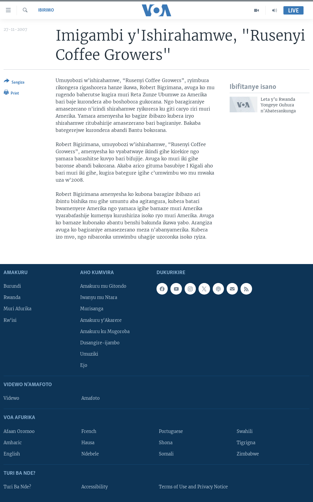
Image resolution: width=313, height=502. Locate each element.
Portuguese (171, 431)
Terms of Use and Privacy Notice (193, 487)
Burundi (12, 286)
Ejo (83, 365)
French (88, 431)
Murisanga (91, 308)
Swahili (245, 431)
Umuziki (89, 353)
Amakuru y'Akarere (101, 320)
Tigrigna (246, 442)
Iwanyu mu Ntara (98, 297)
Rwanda (12, 297)
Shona (165, 442)
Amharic (13, 442)
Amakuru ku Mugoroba (105, 331)
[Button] (14, 83)
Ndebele (90, 453)
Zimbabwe (248, 453)
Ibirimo (46, 10)
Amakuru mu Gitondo (103, 286)
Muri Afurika (17, 308)
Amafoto (90, 398)
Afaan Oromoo (19, 431)
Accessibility (94, 487)
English (12, 453)
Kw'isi (10, 320)
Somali (166, 453)
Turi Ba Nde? (17, 487)
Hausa (87, 442)
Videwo (11, 398)
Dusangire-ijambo (100, 342)
